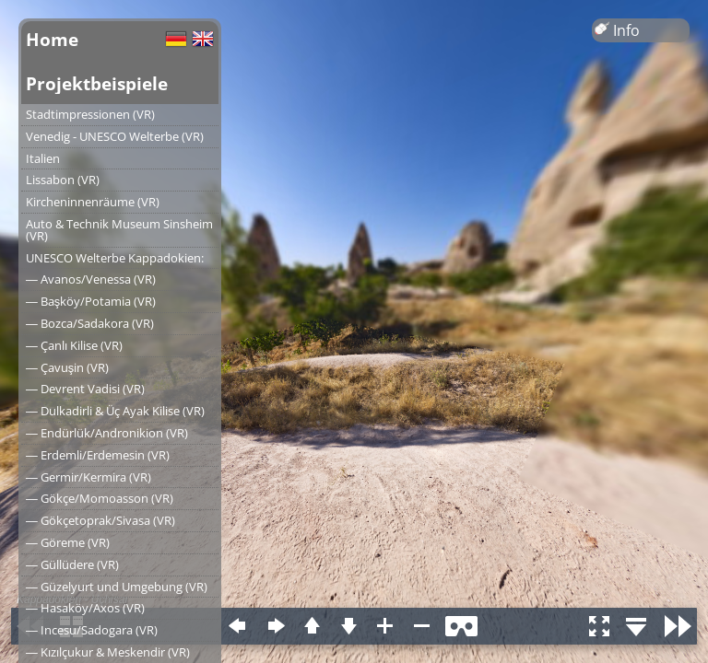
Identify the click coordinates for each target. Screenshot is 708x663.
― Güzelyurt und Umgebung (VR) (116, 586)
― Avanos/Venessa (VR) (91, 279)
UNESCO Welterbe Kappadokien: (115, 258)
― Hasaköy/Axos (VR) (85, 607)
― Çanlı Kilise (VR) (74, 345)
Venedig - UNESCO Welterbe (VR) (115, 136)
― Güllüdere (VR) (72, 564)
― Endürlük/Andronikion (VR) (107, 433)
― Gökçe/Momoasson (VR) (99, 498)
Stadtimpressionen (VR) (90, 114)
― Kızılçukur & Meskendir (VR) (108, 652)
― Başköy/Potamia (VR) (91, 301)
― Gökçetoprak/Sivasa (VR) (100, 520)
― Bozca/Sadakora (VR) (90, 323)
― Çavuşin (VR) (67, 367)
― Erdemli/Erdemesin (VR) (98, 455)
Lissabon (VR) (63, 179)
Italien (43, 158)
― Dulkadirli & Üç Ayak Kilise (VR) (115, 410)
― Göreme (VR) (68, 542)
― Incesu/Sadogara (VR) (92, 630)
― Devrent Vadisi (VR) (85, 388)
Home (52, 39)
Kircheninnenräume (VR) (92, 201)
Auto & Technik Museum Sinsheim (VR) (119, 229)
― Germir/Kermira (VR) (88, 477)
